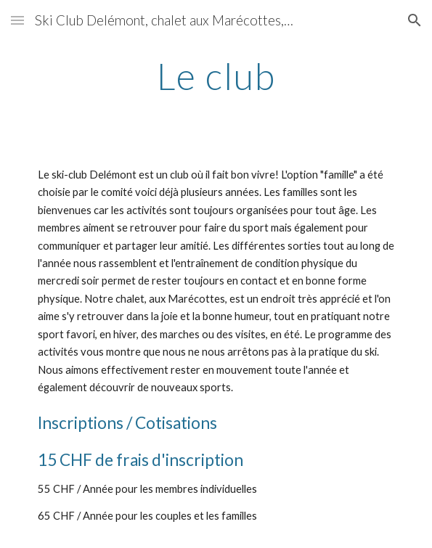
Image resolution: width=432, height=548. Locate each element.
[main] (216, 76)
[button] (17, 20)
